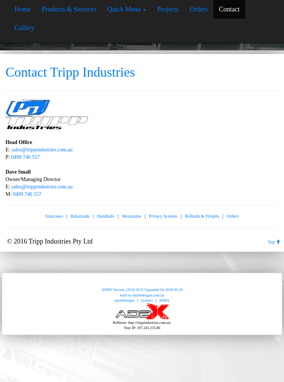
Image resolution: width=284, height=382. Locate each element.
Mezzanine (132, 216)
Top (274, 242)
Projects (168, 9)
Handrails (105, 216)
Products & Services (69, 9)
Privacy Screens (163, 216)
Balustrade (80, 216)
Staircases (54, 216)
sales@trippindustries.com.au (41, 150)
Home (22, 9)
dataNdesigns (125, 300)
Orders (199, 9)
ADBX (164, 300)
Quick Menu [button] (126, 9)
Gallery (24, 27)
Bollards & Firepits (202, 216)
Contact (229, 9)
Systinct (147, 300)
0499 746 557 (25, 157)
